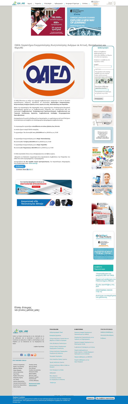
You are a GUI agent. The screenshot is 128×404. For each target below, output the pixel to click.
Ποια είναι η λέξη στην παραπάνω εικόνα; (101, 87)
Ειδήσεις (20, 166)
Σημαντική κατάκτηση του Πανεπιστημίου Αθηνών (106, 280)
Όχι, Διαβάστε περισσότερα (105, 398)
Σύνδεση (85, 3)
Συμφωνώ (90, 398)
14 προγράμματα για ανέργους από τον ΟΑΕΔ (105, 274)
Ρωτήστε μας (53, 382)
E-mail (96, 64)
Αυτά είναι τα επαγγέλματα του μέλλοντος (106, 296)
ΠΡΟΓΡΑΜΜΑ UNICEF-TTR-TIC (104, 291)
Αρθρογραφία (59, 3)
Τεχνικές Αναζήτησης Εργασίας (57, 362)
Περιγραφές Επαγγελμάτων (56, 356)
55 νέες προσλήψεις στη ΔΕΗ (105, 285)
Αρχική (30, 3)
